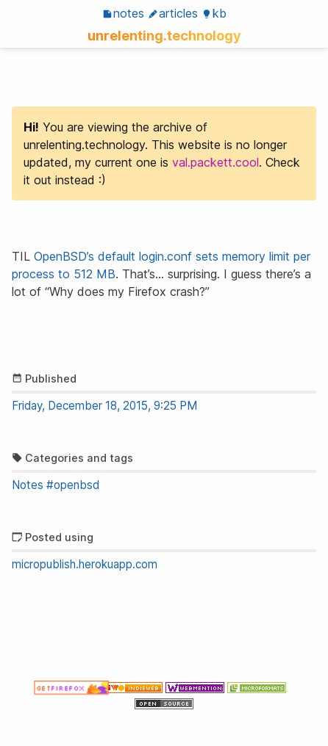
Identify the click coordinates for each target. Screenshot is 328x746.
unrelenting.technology (164, 35)
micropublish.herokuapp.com (84, 564)
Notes (123, 13)
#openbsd (72, 485)
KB (214, 13)
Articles (173, 13)
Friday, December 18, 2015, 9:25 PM (104, 406)
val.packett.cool (215, 162)
